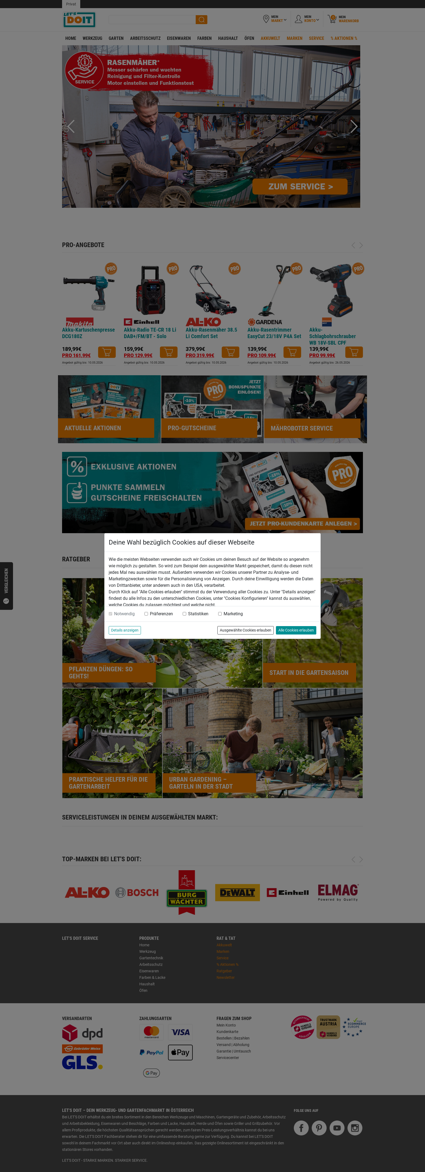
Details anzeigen (125, 630)
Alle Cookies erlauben (296, 630)
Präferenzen (161, 613)
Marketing (233, 613)
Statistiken (198, 613)
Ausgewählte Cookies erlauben (245, 630)
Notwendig (124, 613)
